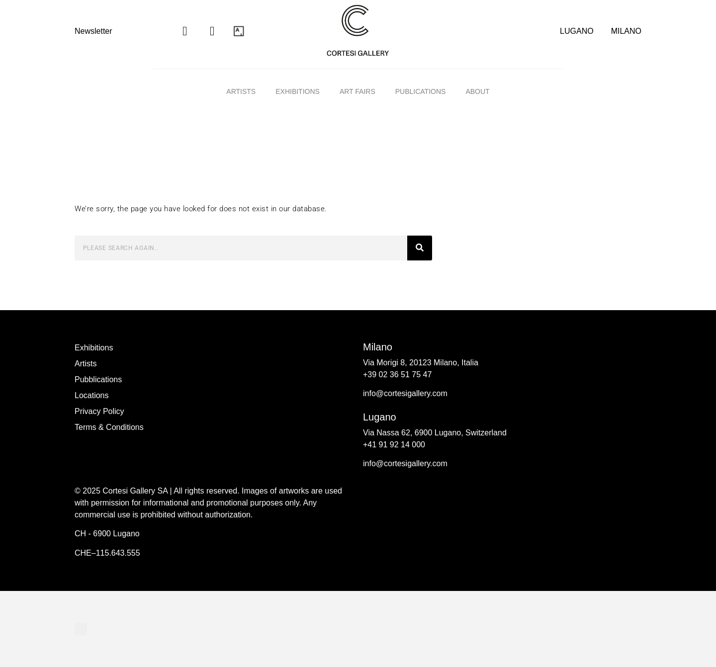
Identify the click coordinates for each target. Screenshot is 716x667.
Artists (241, 91)
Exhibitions (297, 91)
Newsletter (93, 31)
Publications (420, 91)
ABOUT (477, 91)
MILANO (626, 31)
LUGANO (577, 31)
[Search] (419, 248)
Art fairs (357, 91)
